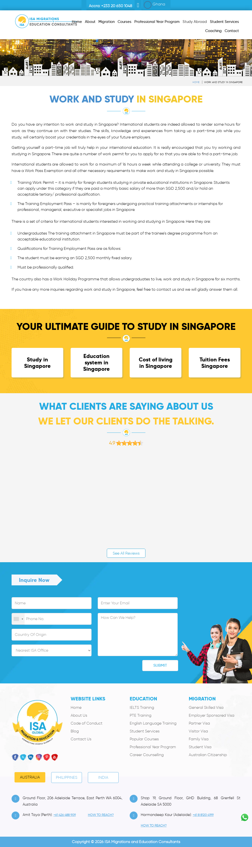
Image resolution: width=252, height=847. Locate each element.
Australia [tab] (30, 777)
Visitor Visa (198, 731)
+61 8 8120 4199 (203, 815)
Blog (75, 731)
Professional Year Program (153, 747)
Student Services (144, 731)
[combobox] (18, 619)
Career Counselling (147, 754)
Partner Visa (199, 723)
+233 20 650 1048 (116, 5)
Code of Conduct (86, 723)
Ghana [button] (154, 5)
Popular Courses (144, 739)
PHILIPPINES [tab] (66, 777)
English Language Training (153, 723)
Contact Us (81, 739)
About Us (79, 715)
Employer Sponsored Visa (211, 715)
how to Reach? (101, 815)
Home (195, 82)
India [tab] (103, 777)
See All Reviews (126, 553)
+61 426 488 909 (64, 815)
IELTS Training (142, 707)
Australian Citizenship (208, 754)
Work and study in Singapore (223, 82)
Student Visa (200, 747)
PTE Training (140, 715)
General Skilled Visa (206, 707)
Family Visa (198, 739)
